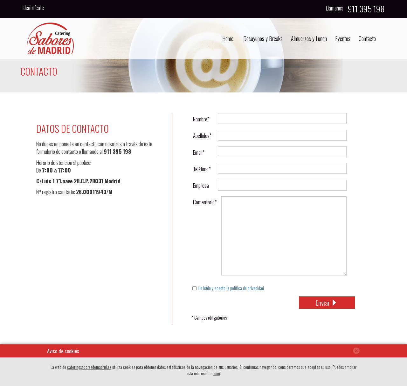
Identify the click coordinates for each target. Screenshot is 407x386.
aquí (216, 373)
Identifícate (33, 7)
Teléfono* (202, 169)
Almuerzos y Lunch (309, 38)
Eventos (342, 38)
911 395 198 (117, 151)
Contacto (367, 38)
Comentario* (203, 202)
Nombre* (201, 119)
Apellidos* (202, 135)
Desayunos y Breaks (263, 38)
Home (227, 38)
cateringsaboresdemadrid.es (89, 367)
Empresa (201, 185)
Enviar (327, 303)
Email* (199, 152)
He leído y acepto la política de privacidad (231, 288)
